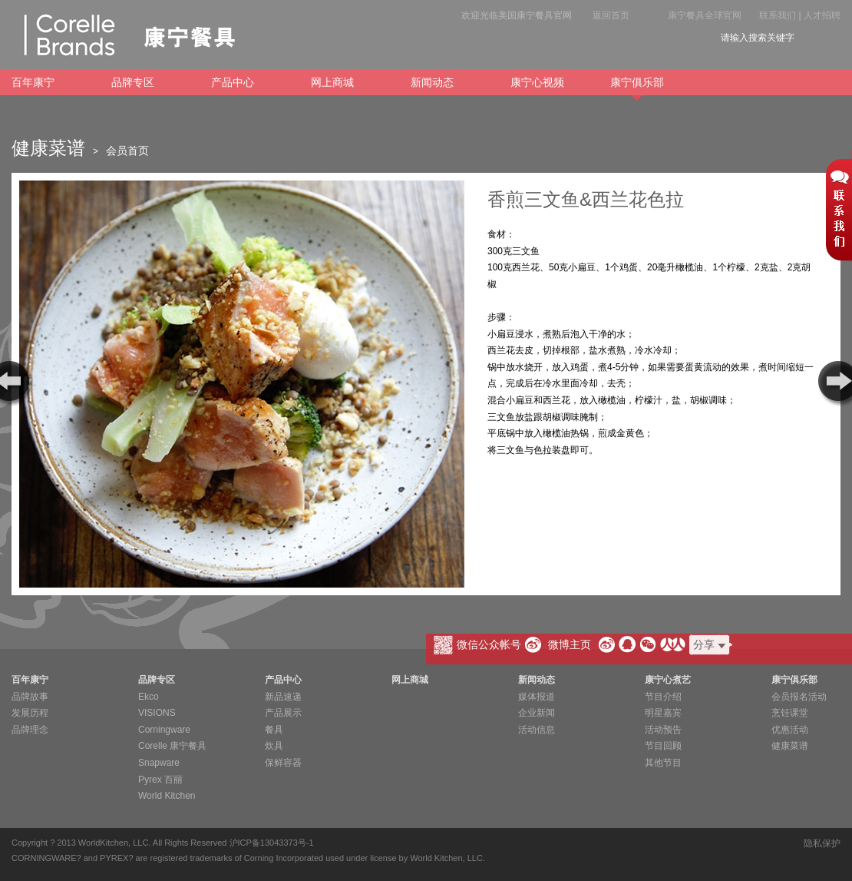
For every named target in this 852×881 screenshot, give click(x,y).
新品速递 (283, 696)
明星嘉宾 (663, 712)
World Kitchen (166, 795)
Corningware (164, 729)
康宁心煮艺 (668, 679)
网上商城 (332, 82)
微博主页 (569, 644)
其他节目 (663, 762)
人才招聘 (822, 15)
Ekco (148, 696)
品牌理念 (30, 729)
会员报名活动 (799, 696)
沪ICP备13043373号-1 (272, 842)
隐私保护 (822, 843)
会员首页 (127, 150)
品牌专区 (132, 82)
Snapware (159, 762)
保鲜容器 (283, 762)
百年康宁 (33, 82)
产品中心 (232, 82)
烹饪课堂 (789, 712)
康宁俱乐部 (637, 85)
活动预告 (663, 729)
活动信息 (536, 729)
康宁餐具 (123, 34)
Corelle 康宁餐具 (172, 745)
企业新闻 (536, 712)
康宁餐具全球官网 (704, 15)
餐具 (274, 729)
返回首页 (611, 15)
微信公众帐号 (489, 644)
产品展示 (283, 712)
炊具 (274, 745)
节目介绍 (663, 696)
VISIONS (157, 712)
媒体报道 (536, 696)
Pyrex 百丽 (160, 779)
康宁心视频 (537, 82)
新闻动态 (432, 82)
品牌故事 (30, 696)
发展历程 (30, 712)
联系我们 (777, 15)
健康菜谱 (789, 745)
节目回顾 (663, 745)
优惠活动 (789, 729)
